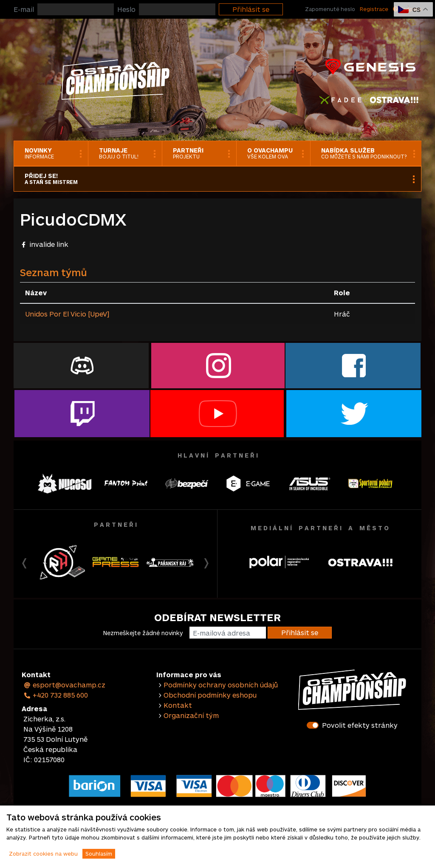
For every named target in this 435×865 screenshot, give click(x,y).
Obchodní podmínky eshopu (210, 695)
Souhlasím (98, 853)
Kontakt (178, 705)
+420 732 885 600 (55, 695)
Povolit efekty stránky (360, 725)
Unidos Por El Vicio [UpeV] (67, 314)
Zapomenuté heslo (330, 9)
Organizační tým (191, 715)
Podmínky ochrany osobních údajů (221, 685)
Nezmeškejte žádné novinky (143, 632)
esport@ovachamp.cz (64, 685)
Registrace (374, 9)
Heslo (126, 9)
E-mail (24, 9)
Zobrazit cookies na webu (43, 853)
